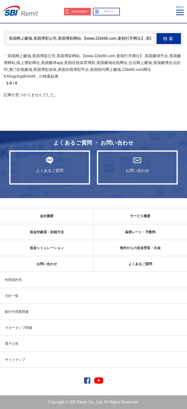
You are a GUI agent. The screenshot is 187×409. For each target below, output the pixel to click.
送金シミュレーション (47, 248)
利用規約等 (13, 280)
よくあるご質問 (49, 165)
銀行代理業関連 (17, 312)
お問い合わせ (137, 165)
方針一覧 (12, 296)
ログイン (108, 11)
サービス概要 (140, 216)
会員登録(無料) (79, 11)
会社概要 (47, 216)
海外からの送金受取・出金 (140, 248)
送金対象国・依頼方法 (47, 232)
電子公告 (12, 343)
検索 (168, 38)
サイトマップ (15, 360)
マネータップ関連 (18, 328)
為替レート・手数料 (140, 232)
